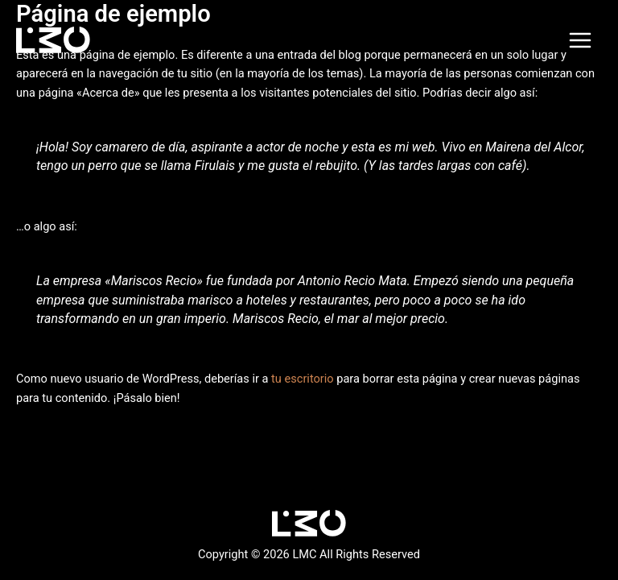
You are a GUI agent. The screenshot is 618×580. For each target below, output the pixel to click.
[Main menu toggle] (580, 40)
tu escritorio (302, 378)
